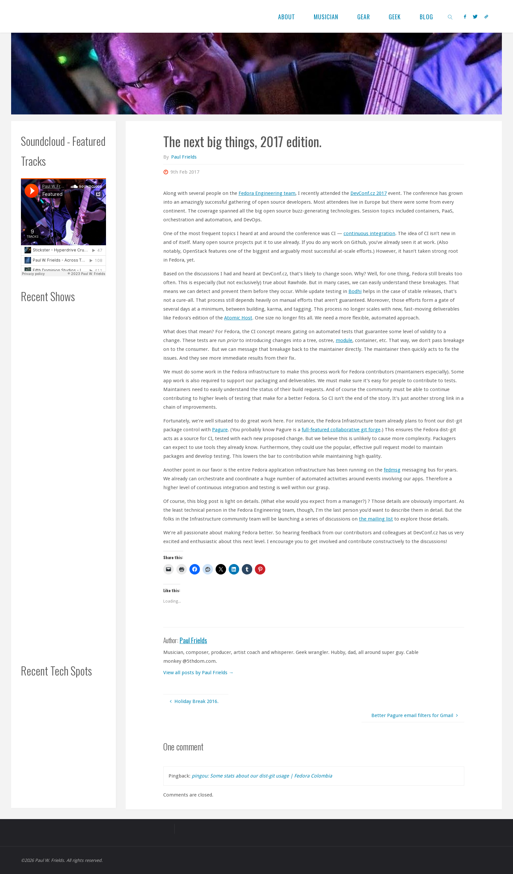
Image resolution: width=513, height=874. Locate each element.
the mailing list (376, 519)
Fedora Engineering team (267, 193)
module (344, 340)
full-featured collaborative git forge (341, 430)
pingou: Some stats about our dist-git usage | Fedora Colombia (262, 776)
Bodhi (355, 291)
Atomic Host (238, 318)
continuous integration (369, 233)
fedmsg (392, 470)
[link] (450, 16)
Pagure (220, 430)
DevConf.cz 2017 (368, 193)
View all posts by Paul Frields (198, 673)
